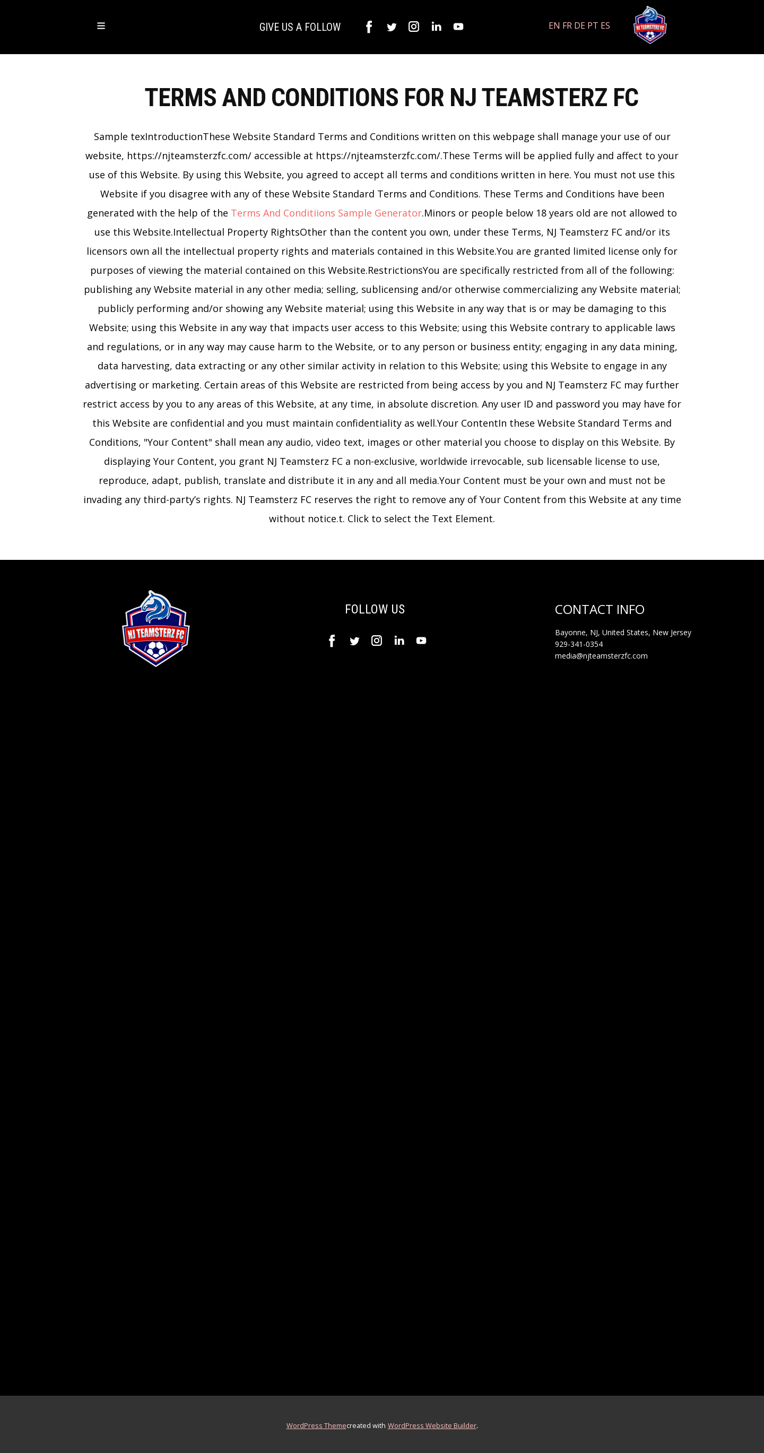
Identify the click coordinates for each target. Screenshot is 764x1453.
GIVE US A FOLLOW (301, 27)
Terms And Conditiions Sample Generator (326, 212)
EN (554, 25)
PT (592, 25)
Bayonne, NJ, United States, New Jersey (623, 632)
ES (605, 25)
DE (579, 25)
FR (567, 25)
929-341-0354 (579, 644)
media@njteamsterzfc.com (601, 656)
